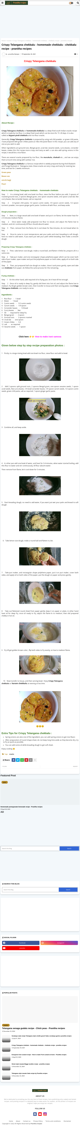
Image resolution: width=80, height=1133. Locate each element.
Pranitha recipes (36, 1124)
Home (4, 41)
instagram (60, 943)
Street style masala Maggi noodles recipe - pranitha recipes (31, 1064)
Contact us (26, 1121)
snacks (9, 41)
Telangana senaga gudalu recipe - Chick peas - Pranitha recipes (33, 1028)
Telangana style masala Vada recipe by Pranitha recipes (30, 1073)
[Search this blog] (30, 848)
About (18, 1121)
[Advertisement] (40, 22)
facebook (22, 943)
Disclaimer (67, 1121)
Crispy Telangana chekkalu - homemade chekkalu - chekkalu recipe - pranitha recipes (39, 1045)
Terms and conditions (53, 1121)
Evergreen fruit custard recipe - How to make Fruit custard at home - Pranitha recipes (39, 1054)
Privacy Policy (38, 1121)
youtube (22, 948)
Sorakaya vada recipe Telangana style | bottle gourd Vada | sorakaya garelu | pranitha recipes (42, 1036)
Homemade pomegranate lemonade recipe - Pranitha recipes (21, 807)
